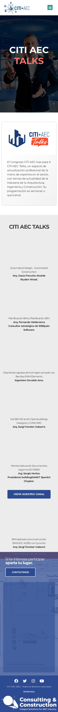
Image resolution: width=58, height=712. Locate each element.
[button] (50, 7)
